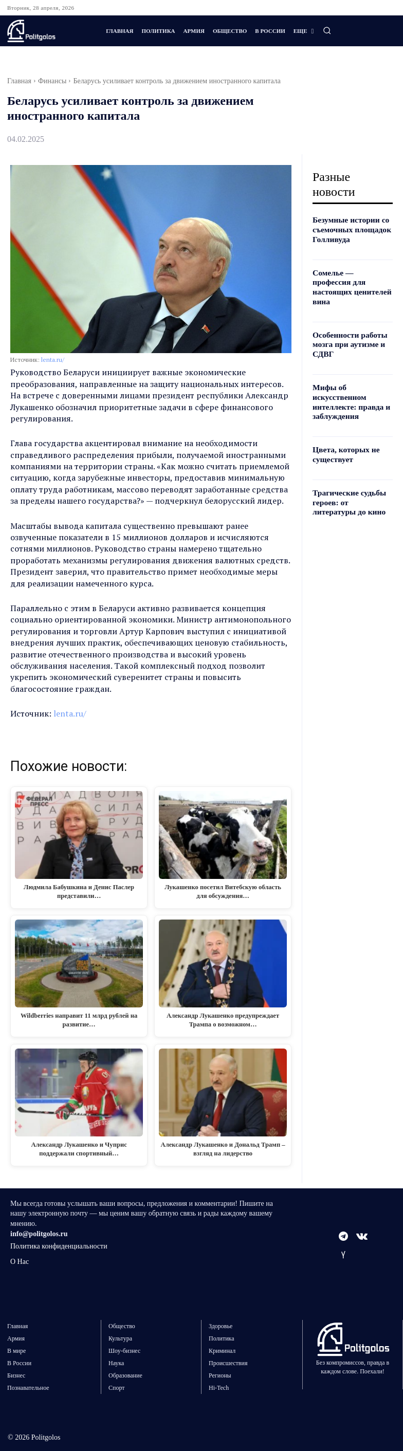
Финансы (52, 81)
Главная (19, 81)
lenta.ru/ (52, 359)
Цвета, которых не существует (343, 435)
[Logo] (48, 31)
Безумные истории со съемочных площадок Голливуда (348, 229)
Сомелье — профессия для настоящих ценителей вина (349, 279)
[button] (327, 30)
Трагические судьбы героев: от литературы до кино (349, 481)
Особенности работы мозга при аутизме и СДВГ (346, 330)
